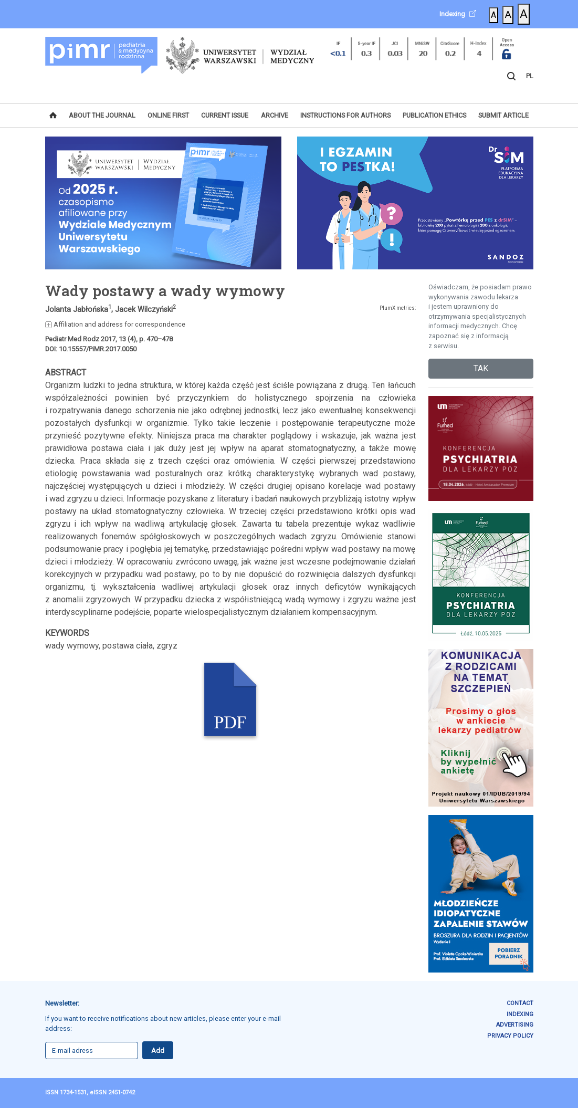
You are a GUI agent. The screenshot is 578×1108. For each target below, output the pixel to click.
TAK (481, 368)
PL (529, 76)
